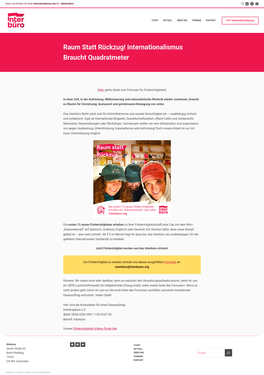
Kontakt (211, 20)
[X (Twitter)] (247, 3)
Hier (101, 90)
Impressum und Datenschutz (38, 372)
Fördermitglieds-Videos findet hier (95, 328)
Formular (170, 262)
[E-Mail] (256, 3)
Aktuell (167, 20)
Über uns (182, 20)
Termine (196, 20)
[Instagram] (252, 3)
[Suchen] (242, 3)
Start (155, 20)
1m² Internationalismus (240, 20)
